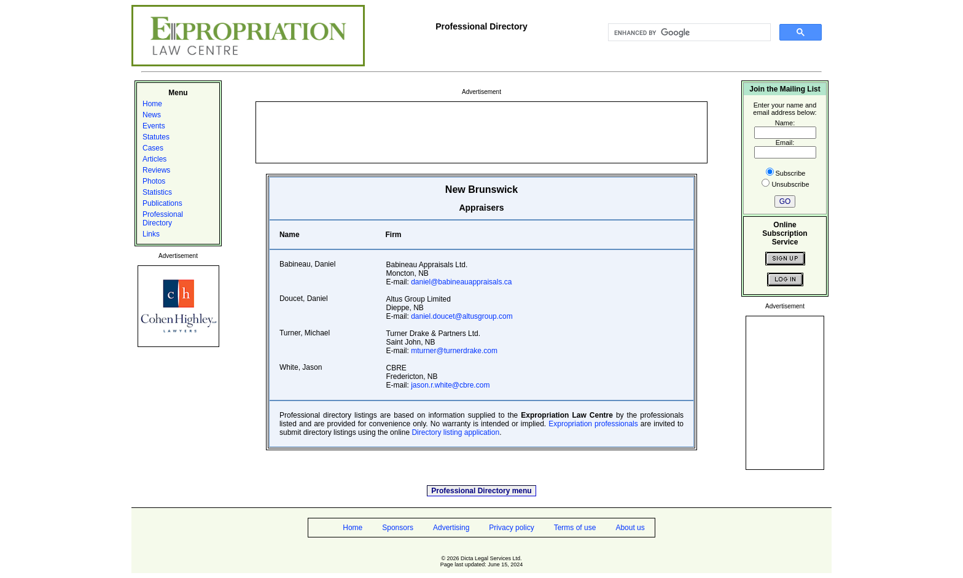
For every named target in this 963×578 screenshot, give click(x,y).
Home (152, 104)
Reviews (156, 170)
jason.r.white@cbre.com (450, 385)
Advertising (451, 527)
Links (151, 234)
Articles (154, 159)
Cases (152, 148)
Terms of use (575, 527)
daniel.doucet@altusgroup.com (462, 316)
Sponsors (397, 527)
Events (153, 126)
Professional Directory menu (481, 490)
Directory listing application (455, 432)
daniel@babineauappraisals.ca (461, 282)
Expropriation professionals (593, 424)
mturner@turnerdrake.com (454, 350)
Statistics (157, 192)
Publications (162, 203)
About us (629, 527)
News (151, 115)
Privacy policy (511, 527)
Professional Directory (162, 218)
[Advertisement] (481, 131)
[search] (688, 32)
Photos (153, 181)
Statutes (156, 137)
